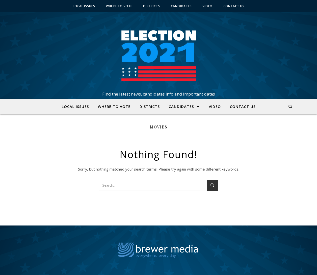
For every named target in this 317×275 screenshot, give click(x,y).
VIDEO (207, 6)
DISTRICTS (151, 6)
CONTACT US (233, 6)
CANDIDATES (181, 6)
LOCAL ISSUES (84, 6)
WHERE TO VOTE (119, 6)
